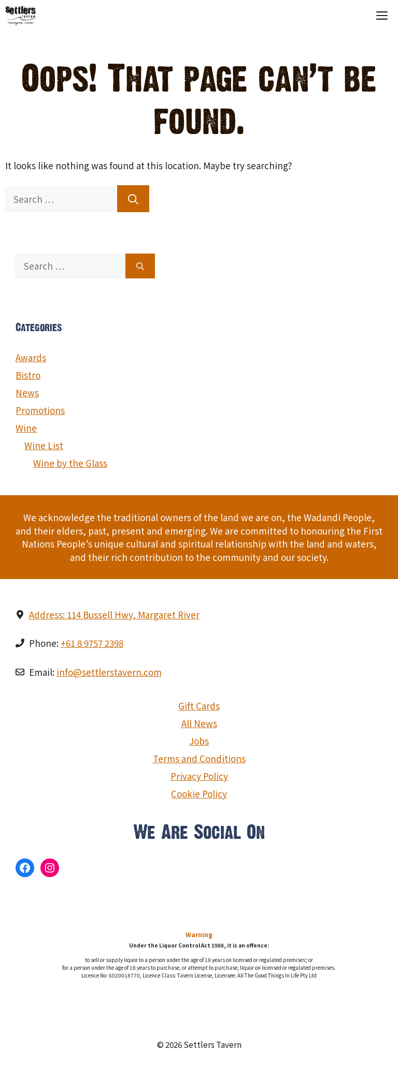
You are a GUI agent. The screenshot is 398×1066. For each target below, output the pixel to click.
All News (199, 723)
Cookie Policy (199, 793)
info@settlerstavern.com (109, 671)
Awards (31, 357)
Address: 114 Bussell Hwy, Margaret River (114, 614)
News (27, 392)
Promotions (40, 410)
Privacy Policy (199, 775)
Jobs (199, 740)
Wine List (43, 445)
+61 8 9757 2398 (92, 642)
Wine (26, 427)
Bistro (28, 374)
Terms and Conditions (199, 758)
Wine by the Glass (70, 462)
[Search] (133, 198)
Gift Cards (199, 705)
